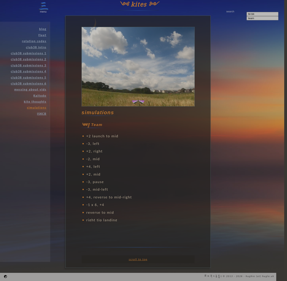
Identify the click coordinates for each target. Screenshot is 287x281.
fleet (42, 35)
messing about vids (30, 89)
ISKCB (41, 114)
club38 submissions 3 (28, 65)
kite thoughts (35, 101)
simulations (36, 107)
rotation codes (34, 41)
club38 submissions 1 (28, 53)
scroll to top (138, 259)
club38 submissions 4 (28, 71)
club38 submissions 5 (28, 77)
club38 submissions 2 (28, 59)
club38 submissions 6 (28, 83)
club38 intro (36, 47)
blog (42, 29)
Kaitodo (39, 96)
